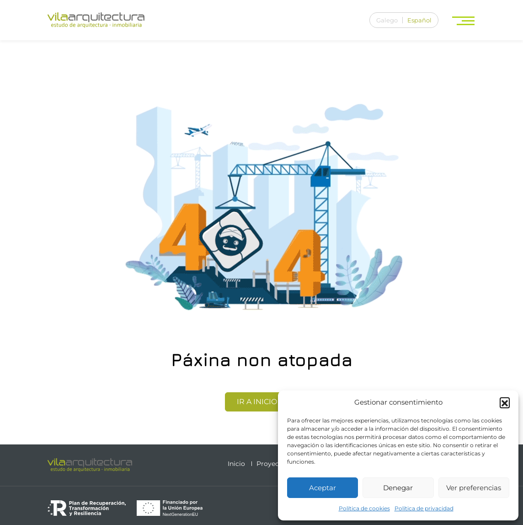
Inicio (236, 464)
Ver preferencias (473, 487)
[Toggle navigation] (464, 20)
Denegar (398, 487)
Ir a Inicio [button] (261, 401)
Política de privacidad (424, 508)
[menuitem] (387, 20)
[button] (504, 402)
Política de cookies (364, 508)
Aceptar (322, 487)
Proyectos (272, 464)
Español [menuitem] (419, 20)
